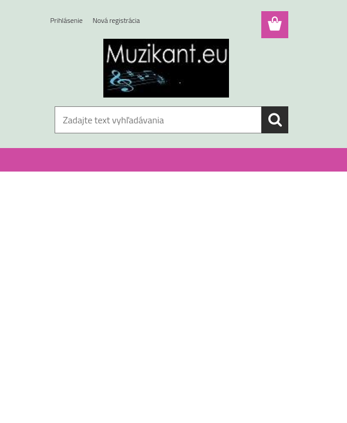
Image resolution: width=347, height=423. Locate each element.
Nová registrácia (116, 20)
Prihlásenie (66, 20)
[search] (274, 119)
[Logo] (166, 68)
